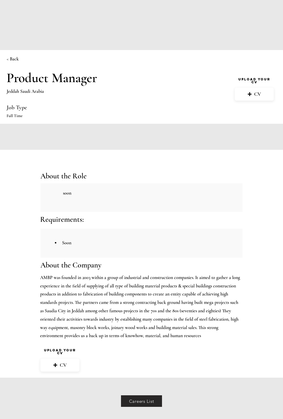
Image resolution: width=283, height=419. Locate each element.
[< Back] (27, 59)
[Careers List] (141, 401)
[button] (254, 94)
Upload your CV (254, 81)
